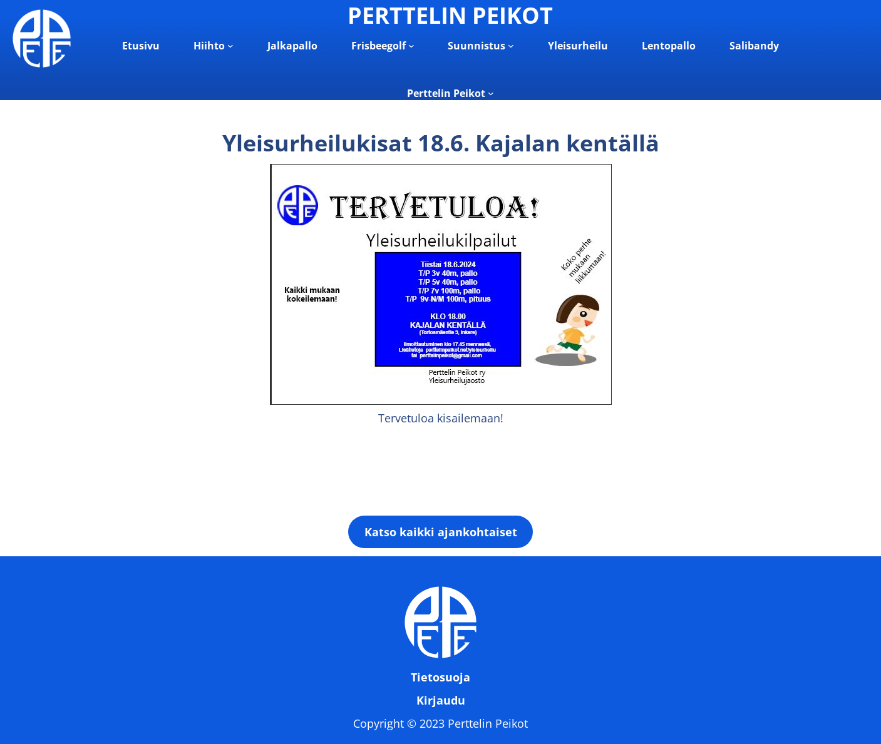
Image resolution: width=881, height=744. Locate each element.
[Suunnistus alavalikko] (511, 46)
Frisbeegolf (378, 46)
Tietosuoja (440, 677)
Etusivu (141, 46)
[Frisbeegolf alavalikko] (411, 46)
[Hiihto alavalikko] (230, 46)
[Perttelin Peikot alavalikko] (491, 93)
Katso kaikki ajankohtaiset (440, 531)
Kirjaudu (440, 700)
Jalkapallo (292, 46)
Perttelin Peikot (446, 93)
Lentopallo (669, 46)
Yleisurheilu (578, 46)
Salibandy (754, 46)
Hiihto (209, 46)
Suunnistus (476, 46)
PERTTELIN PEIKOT (450, 15)
